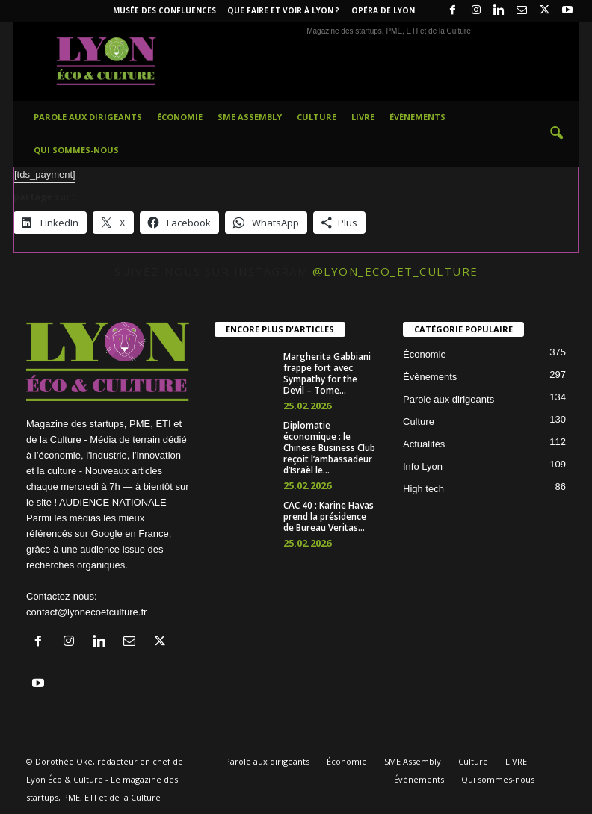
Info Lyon (423, 466)
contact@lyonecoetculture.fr (86, 612)
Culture (316, 116)
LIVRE (362, 116)
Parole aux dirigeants (88, 116)
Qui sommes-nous (76, 149)
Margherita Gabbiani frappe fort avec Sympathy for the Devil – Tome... (327, 373)
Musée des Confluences (164, 10)
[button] (556, 133)
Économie (180, 116)
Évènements (417, 116)
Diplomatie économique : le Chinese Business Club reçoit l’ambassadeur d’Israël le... (329, 447)
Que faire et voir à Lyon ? (283, 10)
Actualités (424, 444)
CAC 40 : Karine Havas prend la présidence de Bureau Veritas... (328, 516)
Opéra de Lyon (383, 10)
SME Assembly (250, 116)
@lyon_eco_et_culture (395, 271)
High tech (423, 488)
